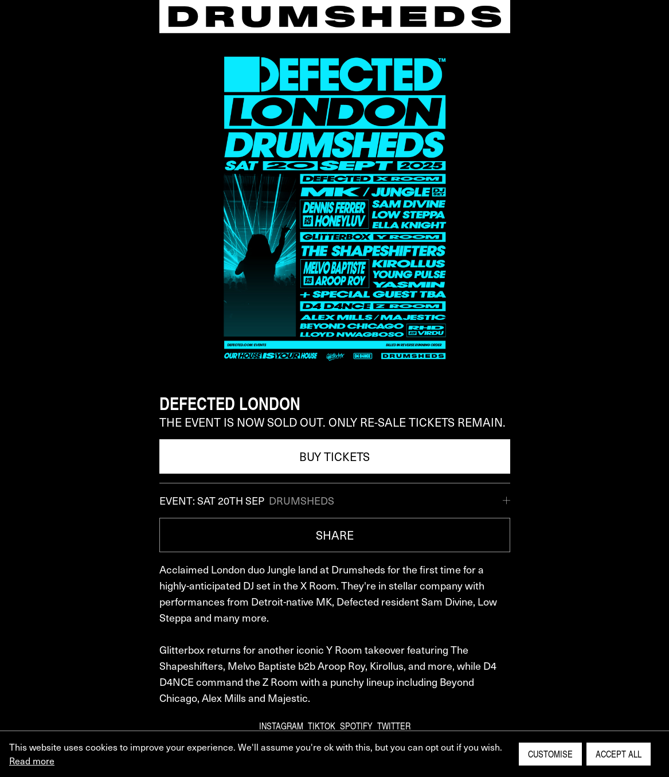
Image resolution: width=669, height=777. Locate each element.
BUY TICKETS (334, 456)
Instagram (281, 726)
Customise (550, 754)
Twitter (393, 726)
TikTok (321, 726)
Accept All (618, 754)
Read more (31, 761)
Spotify (356, 726)
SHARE (335, 535)
